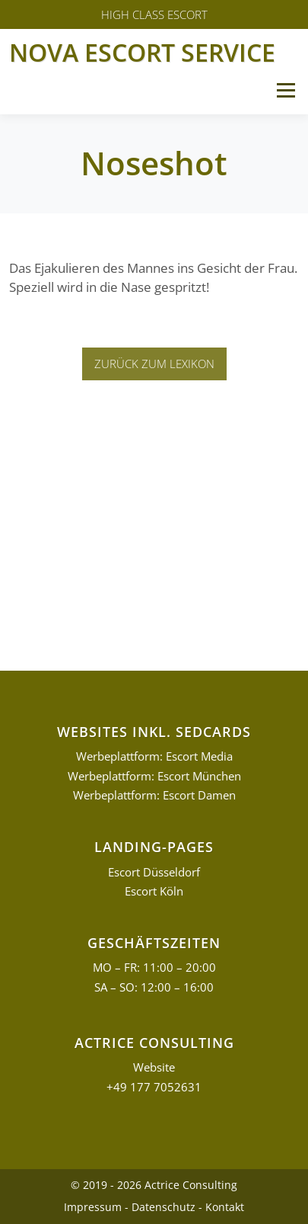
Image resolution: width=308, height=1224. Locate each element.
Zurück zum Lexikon (154, 363)
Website (154, 1067)
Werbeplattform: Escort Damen (154, 795)
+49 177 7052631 (154, 1087)
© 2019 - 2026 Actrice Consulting (154, 1185)
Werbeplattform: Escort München (154, 776)
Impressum (93, 1207)
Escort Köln (154, 891)
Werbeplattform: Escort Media (154, 756)
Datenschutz (163, 1207)
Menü (285, 90)
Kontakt (224, 1207)
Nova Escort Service (142, 52)
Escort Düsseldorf (154, 872)
